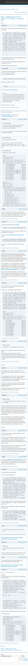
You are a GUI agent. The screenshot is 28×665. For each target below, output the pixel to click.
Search (8, 9)
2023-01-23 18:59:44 (23, 251)
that (16, 357)
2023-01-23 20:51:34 (23, 283)
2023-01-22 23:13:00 (23, 25)
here (2, 147)
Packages (7, 2)
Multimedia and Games (13, 17)
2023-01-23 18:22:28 (23, 209)
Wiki (12, 2)
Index (2, 9)
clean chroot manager (7, 116)
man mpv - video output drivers (11, 89)
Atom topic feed (23, 658)
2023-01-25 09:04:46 (23, 542)
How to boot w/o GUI (14, 537)
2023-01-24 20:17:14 (23, 469)
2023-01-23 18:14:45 (23, 119)
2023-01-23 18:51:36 (23, 221)
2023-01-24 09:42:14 (23, 395)
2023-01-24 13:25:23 (23, 456)
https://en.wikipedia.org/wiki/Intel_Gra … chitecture (13, 269)
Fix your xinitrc (14, 539)
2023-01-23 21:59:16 (23, 367)
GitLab (15, 2)
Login (17, 9)
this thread (7, 57)
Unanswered (24, 12)
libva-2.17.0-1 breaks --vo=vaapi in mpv (11, 650)
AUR (24, 2)
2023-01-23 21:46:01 (23, 341)
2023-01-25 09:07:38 (23, 557)
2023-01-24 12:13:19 (23, 430)
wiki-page (17, 224)
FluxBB (25, 660)
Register (13, 9)
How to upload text (5, 537)
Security (20, 2)
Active (19, 12)
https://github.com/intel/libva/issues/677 (14, 459)
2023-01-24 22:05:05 (23, 525)
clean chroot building (5, 114)
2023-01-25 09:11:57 (23, 569)
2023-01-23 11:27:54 (23, 68)
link (15, 377)
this (13, 357)
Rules (5, 9)
